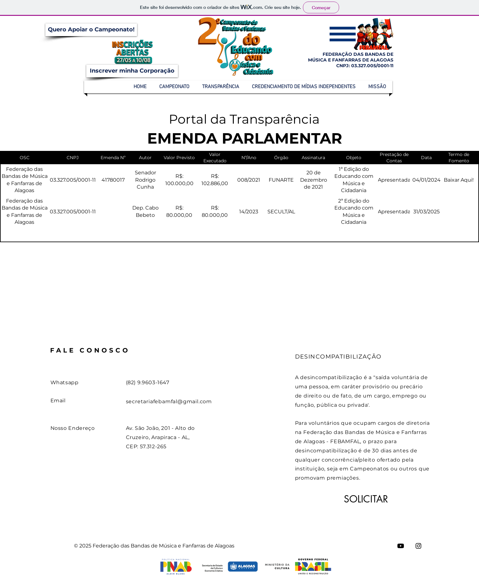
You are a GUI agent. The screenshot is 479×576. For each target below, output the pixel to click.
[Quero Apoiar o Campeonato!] (91, 29)
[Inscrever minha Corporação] (132, 71)
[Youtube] (400, 546)
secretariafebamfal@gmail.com (169, 401)
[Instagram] (418, 546)
